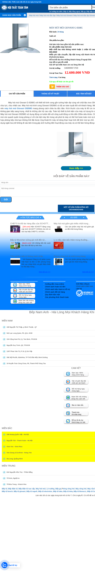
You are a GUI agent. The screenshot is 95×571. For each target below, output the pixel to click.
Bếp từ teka (68, 491)
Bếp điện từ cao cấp (27, 489)
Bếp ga (58, 489)
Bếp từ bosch (7, 491)
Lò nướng (50, 489)
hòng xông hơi (69, 489)
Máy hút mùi (41, 489)
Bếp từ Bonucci (80, 491)
